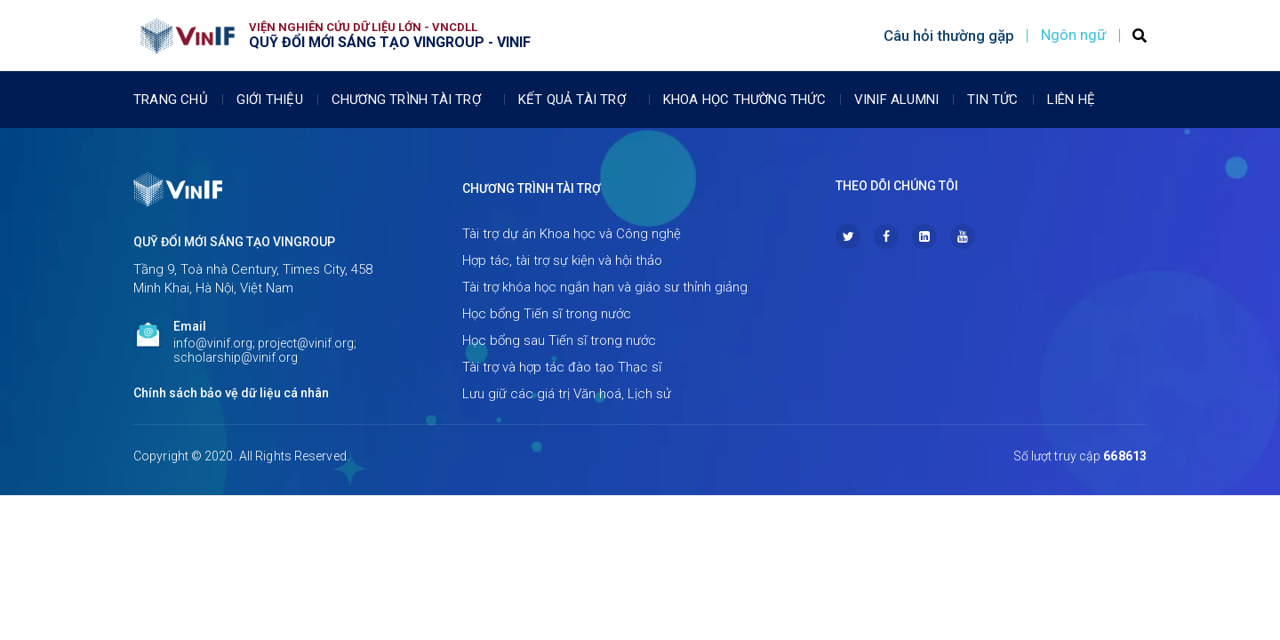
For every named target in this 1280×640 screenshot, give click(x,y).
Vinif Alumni (896, 100)
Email (189, 326)
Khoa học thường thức (744, 100)
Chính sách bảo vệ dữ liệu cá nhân (231, 393)
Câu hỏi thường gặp (949, 35)
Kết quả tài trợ (576, 99)
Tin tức (992, 100)
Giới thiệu (269, 100)
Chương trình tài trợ (411, 99)
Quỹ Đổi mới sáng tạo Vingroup (234, 242)
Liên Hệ (1071, 100)
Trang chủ (170, 100)
